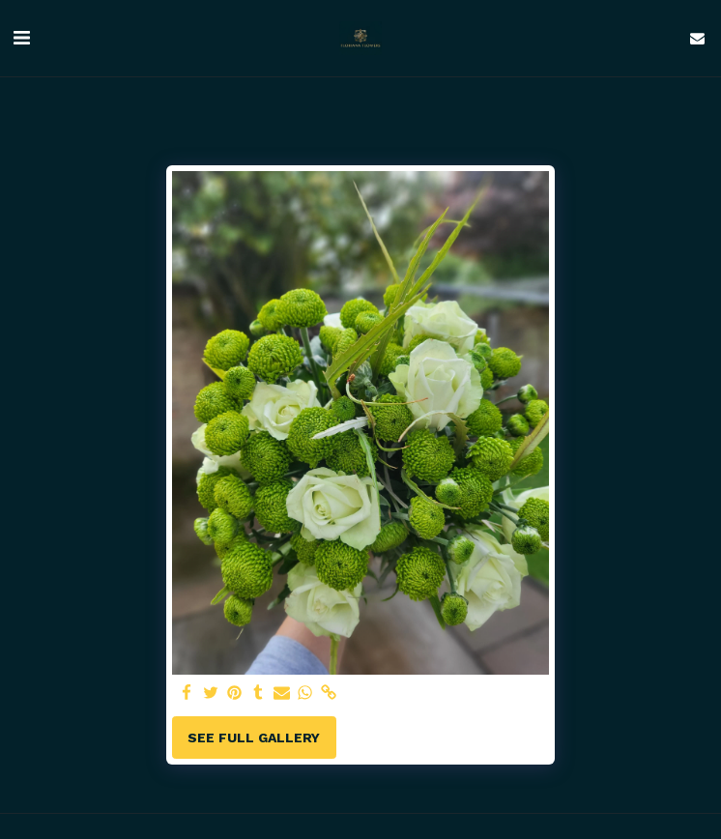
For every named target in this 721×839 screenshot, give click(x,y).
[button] (21, 37)
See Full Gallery (253, 737)
